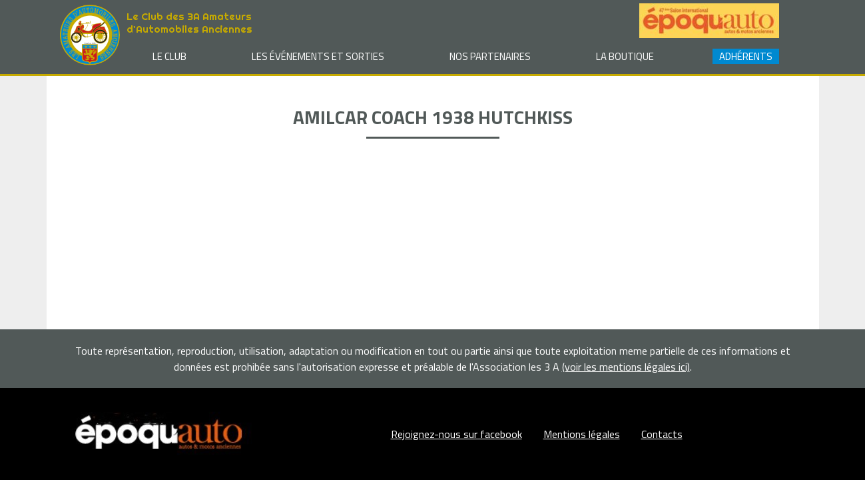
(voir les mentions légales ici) (626, 367)
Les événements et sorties (318, 56)
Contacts (662, 434)
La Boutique (625, 56)
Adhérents (745, 56)
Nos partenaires (490, 56)
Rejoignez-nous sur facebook (456, 434)
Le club (169, 56)
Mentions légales (581, 434)
